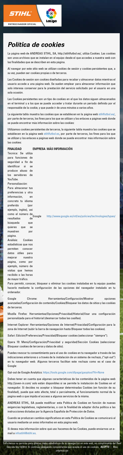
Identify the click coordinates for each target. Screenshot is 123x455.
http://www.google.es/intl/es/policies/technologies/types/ (81, 216)
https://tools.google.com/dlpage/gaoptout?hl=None (73, 372)
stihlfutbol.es (51, 134)
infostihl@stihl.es (25, 433)
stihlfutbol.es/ (107, 114)
